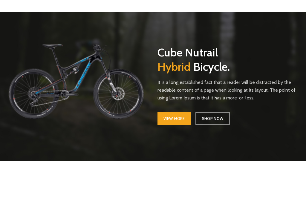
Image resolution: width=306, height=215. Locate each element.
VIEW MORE (174, 118)
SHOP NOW (212, 118)
